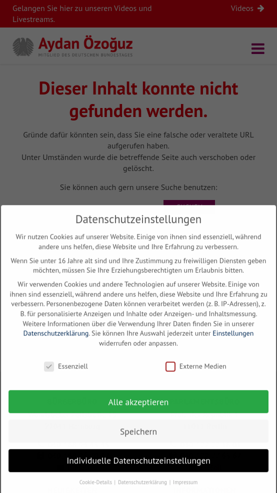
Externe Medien (196, 373)
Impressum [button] (185, 489)
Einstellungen (233, 340)
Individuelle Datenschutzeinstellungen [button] (138, 467)
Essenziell (66, 373)
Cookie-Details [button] (97, 489)
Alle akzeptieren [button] (138, 408)
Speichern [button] (138, 438)
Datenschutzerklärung (56, 340)
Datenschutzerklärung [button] (143, 489)
